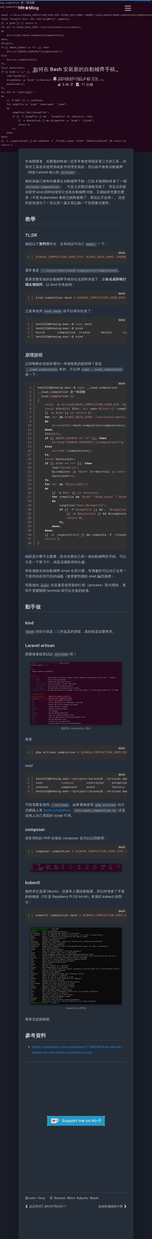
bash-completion (57, 810)
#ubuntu (82, 1198)
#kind (71, 1198)
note (32, 1198)
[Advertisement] (76, 1155)
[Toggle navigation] (128, 8)
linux (42, 1198)
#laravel (59, 1198)
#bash (94, 1198)
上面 (56, 632)
